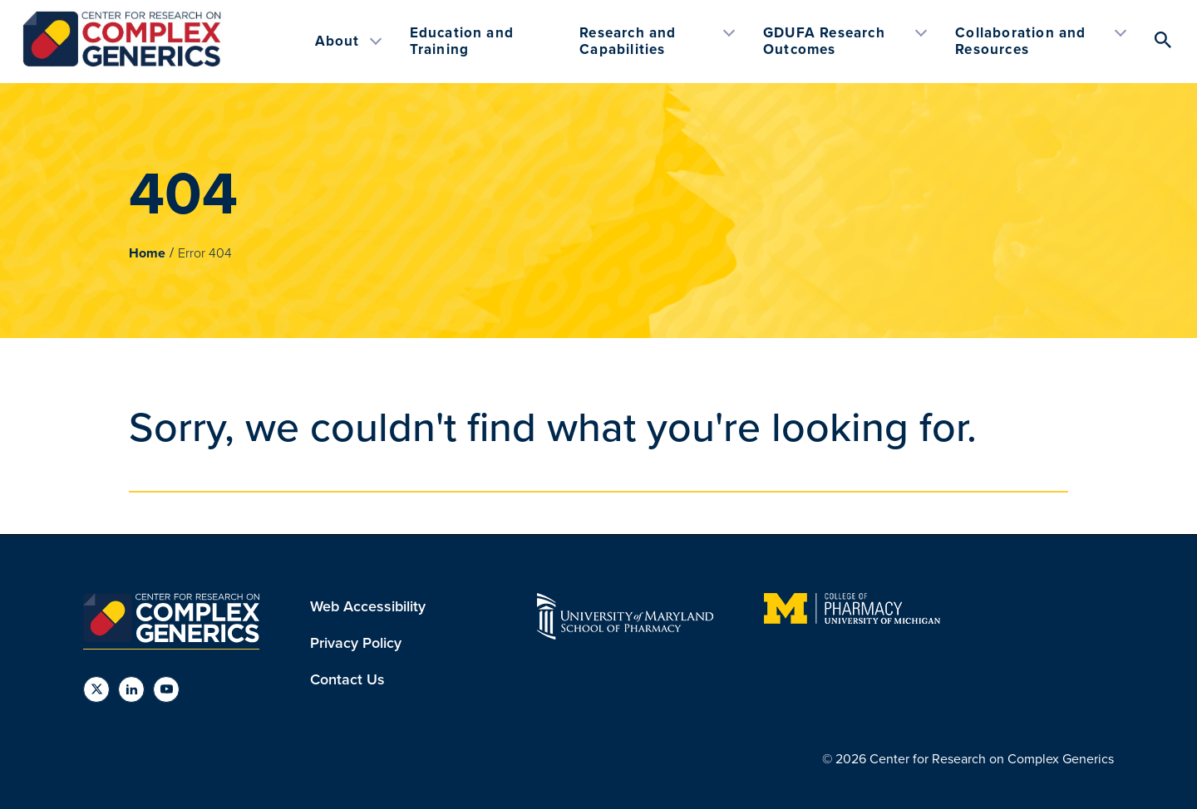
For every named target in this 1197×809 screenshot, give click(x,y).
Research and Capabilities (627, 41)
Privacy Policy (355, 643)
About (337, 41)
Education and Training (462, 41)
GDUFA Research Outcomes (824, 41)
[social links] (96, 689)
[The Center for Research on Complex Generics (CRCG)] (122, 63)
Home (147, 252)
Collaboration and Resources (1020, 41)
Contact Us (347, 679)
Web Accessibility (368, 606)
